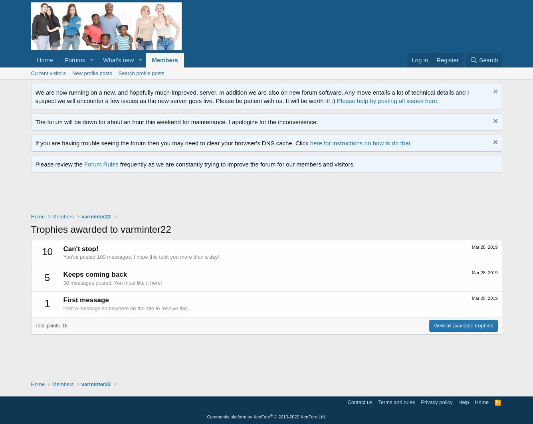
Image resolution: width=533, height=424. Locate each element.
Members (165, 60)
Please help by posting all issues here (387, 100)
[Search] (484, 60)
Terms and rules (396, 402)
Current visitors (48, 73)
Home (45, 60)
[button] (91, 60)
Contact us (359, 402)
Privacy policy (436, 402)
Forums (75, 60)
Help (463, 402)
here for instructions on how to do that (360, 143)
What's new (118, 60)
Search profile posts (141, 73)
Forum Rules (101, 164)
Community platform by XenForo (266, 416)
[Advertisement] (176, 195)
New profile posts (92, 73)
